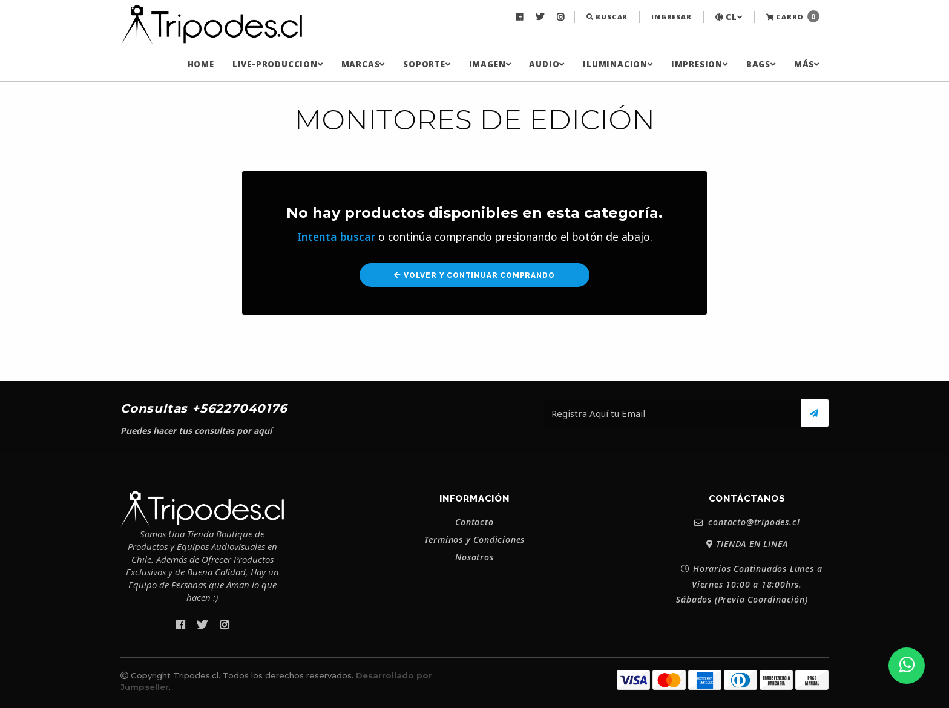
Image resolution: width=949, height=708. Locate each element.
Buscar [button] (607, 16)
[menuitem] (521, 17)
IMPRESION (699, 64)
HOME (201, 64)
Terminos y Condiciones (474, 540)
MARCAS (363, 64)
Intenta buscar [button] (336, 236)
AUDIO (547, 64)
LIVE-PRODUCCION (277, 64)
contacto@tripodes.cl (747, 522)
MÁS (806, 64)
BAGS (761, 64)
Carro (792, 16)
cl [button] (729, 16)
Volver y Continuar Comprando (474, 275)
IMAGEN (490, 64)
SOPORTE (426, 64)
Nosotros (474, 557)
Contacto (474, 522)
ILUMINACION (618, 64)
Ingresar (671, 16)
